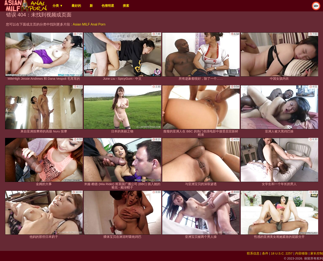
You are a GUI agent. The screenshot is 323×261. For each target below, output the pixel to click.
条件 (265, 253)
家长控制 (316, 253)
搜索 (126, 5)
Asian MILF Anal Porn (89, 24)
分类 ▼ (58, 5)
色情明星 (107, 5)
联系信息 (253, 253)
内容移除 (301, 253)
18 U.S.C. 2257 (282, 253)
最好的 (76, 5)
